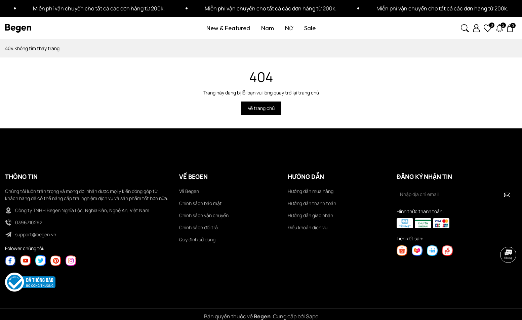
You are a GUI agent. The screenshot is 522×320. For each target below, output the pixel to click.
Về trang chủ (261, 108)
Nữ (289, 28)
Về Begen (189, 191)
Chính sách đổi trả (198, 227)
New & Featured (228, 28)
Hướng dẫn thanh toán (312, 203)
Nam (267, 28)
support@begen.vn (35, 234)
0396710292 (28, 222)
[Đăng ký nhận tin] (507, 194)
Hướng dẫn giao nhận (310, 215)
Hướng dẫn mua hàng (310, 191)
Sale (310, 28)
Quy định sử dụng (197, 239)
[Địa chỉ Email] (457, 194)
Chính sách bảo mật (200, 203)
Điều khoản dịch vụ (307, 227)
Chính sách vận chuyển (204, 215)
